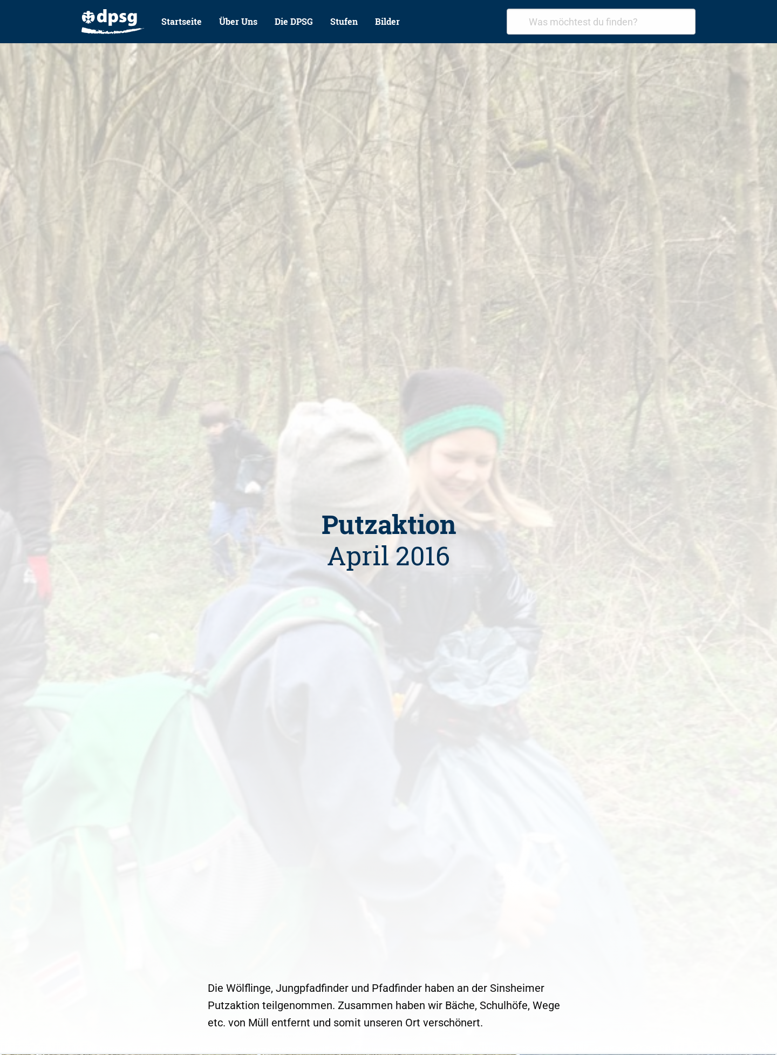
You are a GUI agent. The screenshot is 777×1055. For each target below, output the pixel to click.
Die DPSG (294, 21)
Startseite (181, 21)
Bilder (387, 21)
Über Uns (238, 21)
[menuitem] (113, 21)
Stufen (344, 21)
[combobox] (601, 22)
